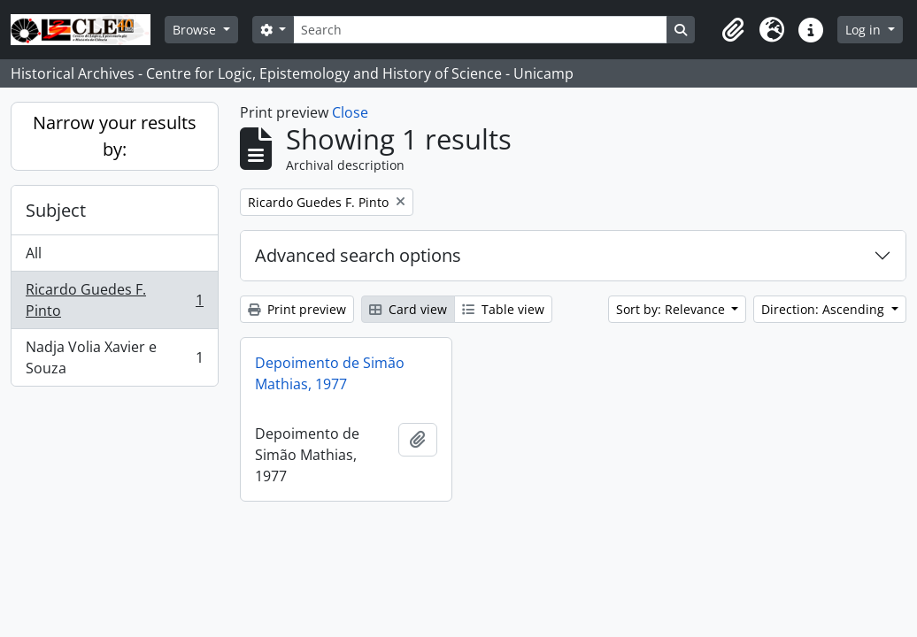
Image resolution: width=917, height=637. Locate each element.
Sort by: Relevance (672, 309)
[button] (732, 30)
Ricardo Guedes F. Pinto (114, 300)
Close (350, 112)
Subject (56, 210)
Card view (408, 309)
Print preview (297, 309)
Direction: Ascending (824, 309)
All (34, 253)
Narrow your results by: (114, 136)
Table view (503, 309)
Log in (864, 29)
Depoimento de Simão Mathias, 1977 (330, 373)
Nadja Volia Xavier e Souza (114, 357)
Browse (196, 29)
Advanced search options (358, 255)
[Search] (480, 29)
